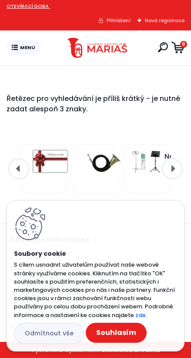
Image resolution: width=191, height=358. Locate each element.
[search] (162, 47)
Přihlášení (119, 20)
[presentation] (19, 169)
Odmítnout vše (49, 333)
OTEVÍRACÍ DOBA (28, 6)
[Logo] (97, 47)
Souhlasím (116, 333)
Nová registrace (164, 20)
